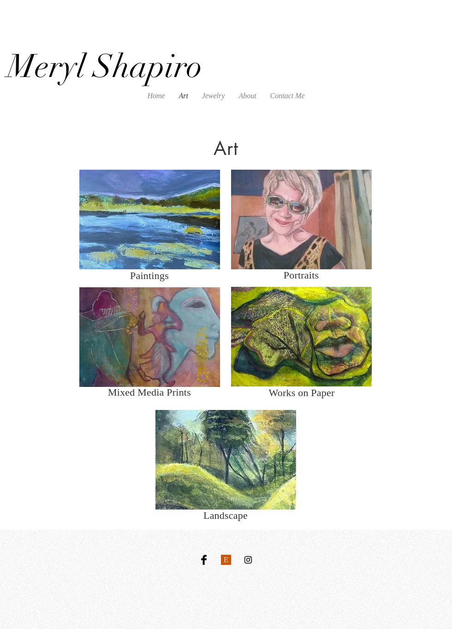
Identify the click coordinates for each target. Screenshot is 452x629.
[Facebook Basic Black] (204, 560)
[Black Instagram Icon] (248, 560)
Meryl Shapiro (104, 66)
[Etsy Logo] (226, 560)
